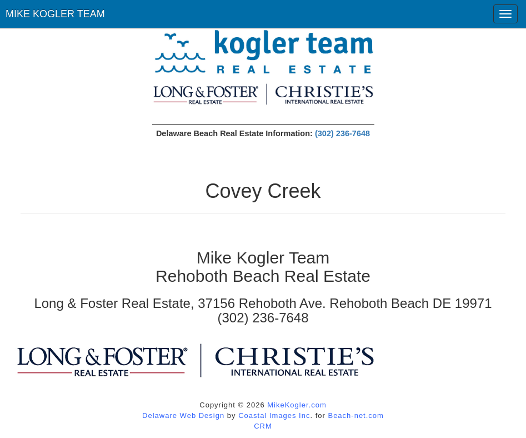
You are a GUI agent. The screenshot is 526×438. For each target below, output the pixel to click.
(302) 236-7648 (342, 133)
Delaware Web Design (183, 415)
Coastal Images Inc (274, 415)
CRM (263, 426)
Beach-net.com (355, 415)
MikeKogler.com (296, 405)
